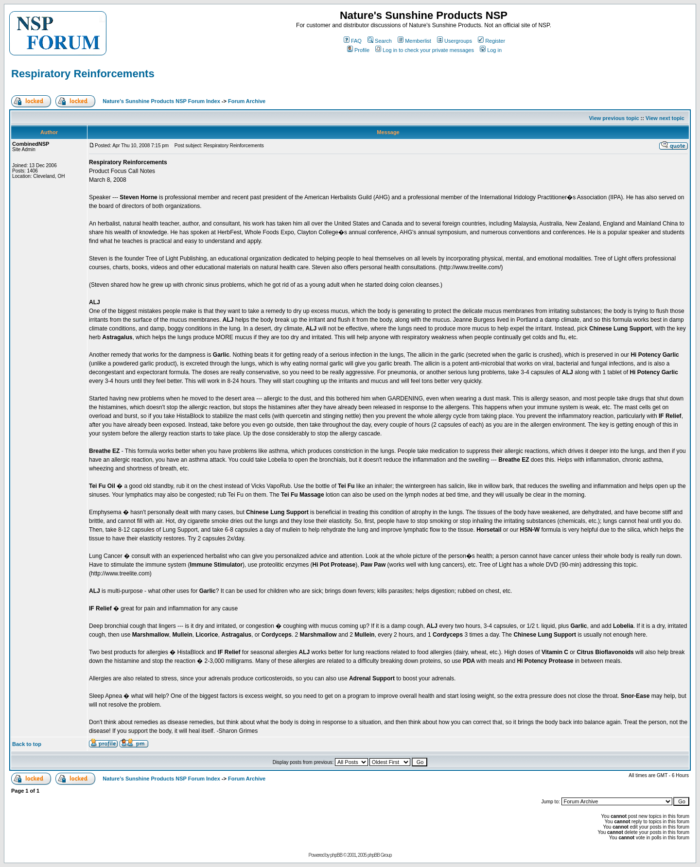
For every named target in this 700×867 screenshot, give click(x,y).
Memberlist (414, 41)
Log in (491, 50)
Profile (358, 50)
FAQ (353, 41)
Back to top (26, 744)
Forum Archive (246, 101)
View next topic (665, 118)
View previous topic (614, 118)
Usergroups (454, 41)
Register (491, 41)
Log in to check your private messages (424, 50)
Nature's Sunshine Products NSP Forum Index (161, 101)
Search (380, 41)
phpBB (336, 855)
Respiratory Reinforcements (83, 74)
